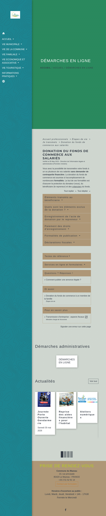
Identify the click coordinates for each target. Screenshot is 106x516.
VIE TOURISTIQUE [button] (12, 71)
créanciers (77, 187)
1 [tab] (62, 457)
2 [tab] (65, 457)
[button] (14, 34)
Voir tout (93, 384)
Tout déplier (84, 191)
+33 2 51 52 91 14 (67, 483)
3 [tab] (68, 457)
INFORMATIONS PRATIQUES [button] (10, 78)
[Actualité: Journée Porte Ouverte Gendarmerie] (45, 416)
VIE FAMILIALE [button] (10, 57)
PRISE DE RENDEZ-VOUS (67, 469)
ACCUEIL (58, 68)
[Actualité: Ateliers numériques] (87, 410)
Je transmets (50, 142)
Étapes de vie (80, 139)
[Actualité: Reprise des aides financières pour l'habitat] (66, 413)
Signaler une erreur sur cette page (75, 327)
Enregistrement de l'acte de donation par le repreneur (62, 218)
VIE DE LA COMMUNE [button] (13, 49)
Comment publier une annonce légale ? (63, 280)
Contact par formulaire (67, 487)
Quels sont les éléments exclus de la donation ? (65, 208)
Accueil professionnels (56, 139)
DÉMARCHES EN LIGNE (79, 68)
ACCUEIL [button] (7, 39)
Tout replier (70, 191)
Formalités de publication (61, 235)
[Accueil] (13, 15)
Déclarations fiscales (59, 242)
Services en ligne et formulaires (64, 264)
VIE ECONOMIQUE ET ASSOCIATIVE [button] (13, 64)
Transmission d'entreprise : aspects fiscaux (67, 317)
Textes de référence (56, 256)
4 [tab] (71, 457)
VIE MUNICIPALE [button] (11, 44)
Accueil (45, 68)
